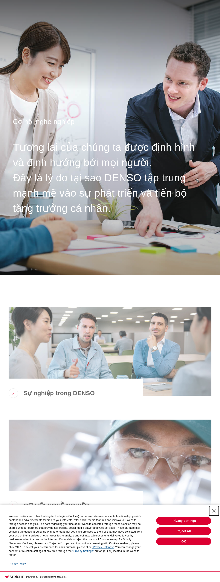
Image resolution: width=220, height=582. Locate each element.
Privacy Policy (17, 563)
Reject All (184, 531)
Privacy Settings (183, 520)
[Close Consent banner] (214, 511)
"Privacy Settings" (103, 547)
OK (183, 541)
